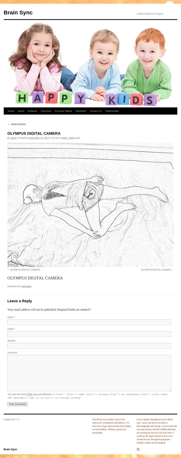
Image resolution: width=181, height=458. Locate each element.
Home (11, 111)
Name (11, 317)
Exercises (46, 111)
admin (14, 138)
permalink (26, 286)
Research (81, 111)
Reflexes (32, 111)
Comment (12, 352)
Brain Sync (18, 12)
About (21, 111)
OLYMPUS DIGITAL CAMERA (25, 269)
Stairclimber (16, 124)
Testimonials (112, 111)
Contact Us (96, 111)
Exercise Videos (63, 111)
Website (11, 341)
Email (10, 329)
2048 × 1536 (68, 138)
